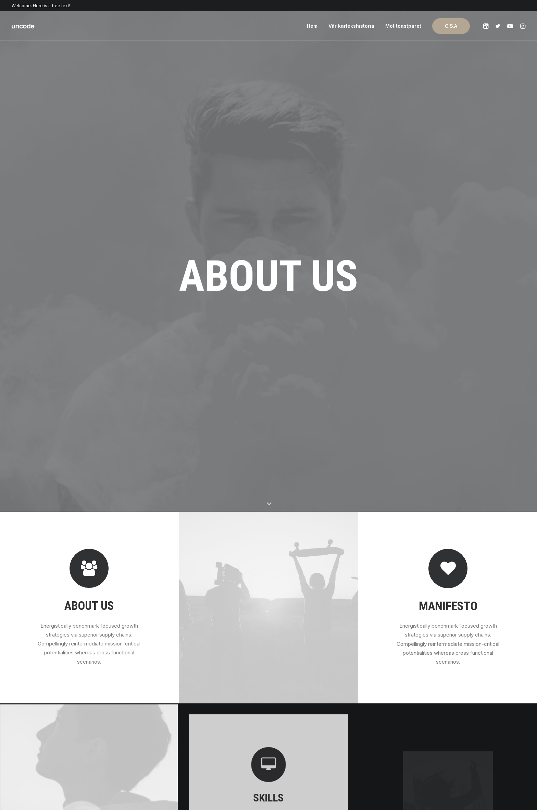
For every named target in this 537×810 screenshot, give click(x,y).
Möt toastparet (403, 26)
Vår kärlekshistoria (351, 26)
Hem (312, 26)
